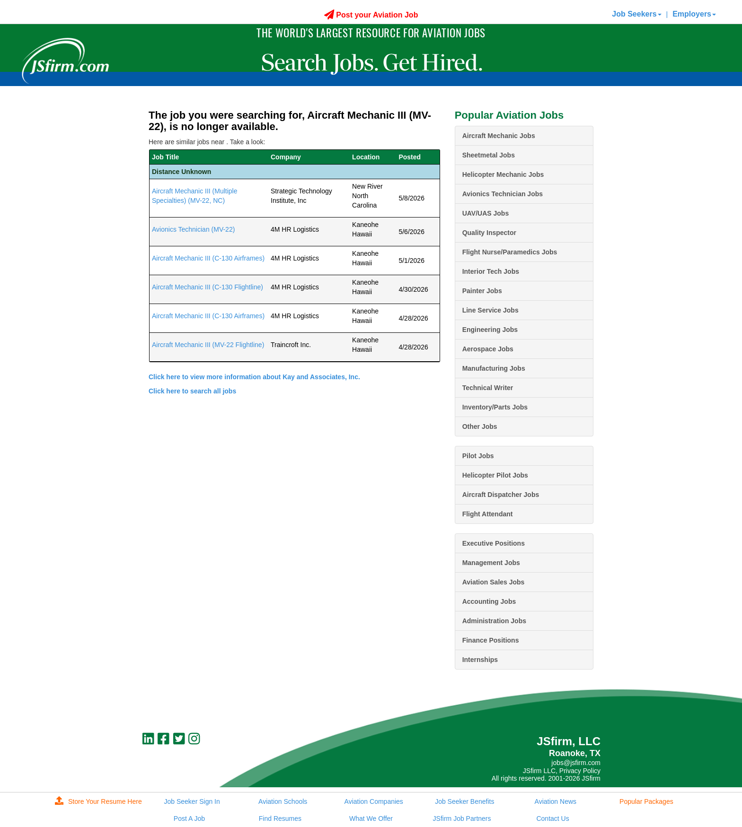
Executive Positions (493, 543)
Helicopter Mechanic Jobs (503, 174)
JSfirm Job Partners (462, 818)
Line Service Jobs (490, 310)
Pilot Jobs (478, 456)
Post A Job (189, 818)
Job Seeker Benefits (464, 801)
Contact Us (552, 818)
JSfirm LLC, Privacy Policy (562, 771)
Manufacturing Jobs (493, 368)
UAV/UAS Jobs (485, 213)
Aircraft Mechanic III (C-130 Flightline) (207, 287)
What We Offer (371, 818)
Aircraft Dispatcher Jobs (500, 494)
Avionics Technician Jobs (502, 194)
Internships (480, 659)
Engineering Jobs (490, 329)
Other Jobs (479, 426)
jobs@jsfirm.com (576, 762)
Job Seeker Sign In (192, 801)
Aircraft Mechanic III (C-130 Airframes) (208, 258)
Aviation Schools (282, 801)
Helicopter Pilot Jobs (495, 475)
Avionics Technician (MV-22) (193, 229)
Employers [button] (694, 14)
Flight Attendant (487, 514)
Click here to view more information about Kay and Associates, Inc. (254, 377)
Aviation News (555, 801)
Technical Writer (487, 388)
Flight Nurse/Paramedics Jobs (509, 252)
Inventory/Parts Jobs (495, 407)
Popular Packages (646, 801)
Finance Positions (490, 640)
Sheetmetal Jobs (488, 155)
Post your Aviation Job (371, 15)
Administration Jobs (494, 621)
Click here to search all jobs (192, 391)
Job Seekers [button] (636, 14)
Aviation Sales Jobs (493, 582)
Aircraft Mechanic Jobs (498, 135)
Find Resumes (280, 818)
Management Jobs (491, 562)
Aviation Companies (373, 801)
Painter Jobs (482, 291)
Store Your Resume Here (98, 801)
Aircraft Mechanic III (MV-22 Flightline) (208, 344)
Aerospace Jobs (487, 349)
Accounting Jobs (489, 601)
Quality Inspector (489, 232)
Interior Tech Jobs (490, 271)
